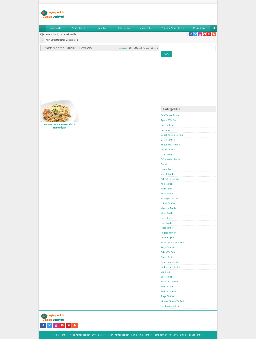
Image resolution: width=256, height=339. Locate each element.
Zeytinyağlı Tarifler (170, 306)
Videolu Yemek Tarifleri (172, 301)
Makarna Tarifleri (169, 208)
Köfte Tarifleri (167, 193)
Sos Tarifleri (167, 276)
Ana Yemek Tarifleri (170, 115)
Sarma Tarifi (166, 257)
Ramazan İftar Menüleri (172, 242)
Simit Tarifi (166, 272)
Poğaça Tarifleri (168, 232)
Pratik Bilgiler (167, 237)
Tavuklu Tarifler (168, 291)
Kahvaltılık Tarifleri (170, 179)
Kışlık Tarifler (167, 188)
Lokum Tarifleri (168, 203)
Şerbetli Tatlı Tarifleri (171, 267)
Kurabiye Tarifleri (169, 198)
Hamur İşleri (167, 169)
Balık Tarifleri (167, 125)
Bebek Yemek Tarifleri (172, 135)
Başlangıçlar (167, 130)
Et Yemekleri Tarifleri (171, 159)
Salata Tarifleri (168, 252)
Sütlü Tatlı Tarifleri (169, 281)
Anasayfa (123, 48)
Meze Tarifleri (167, 213)
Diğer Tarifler (167, 154)
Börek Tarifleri (168, 139)
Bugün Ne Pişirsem (170, 144)
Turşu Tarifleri (168, 296)
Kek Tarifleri (167, 183)
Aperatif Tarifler (168, 120)
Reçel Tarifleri (168, 247)
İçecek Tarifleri (168, 174)
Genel (164, 164)
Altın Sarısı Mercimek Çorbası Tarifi (62, 40)
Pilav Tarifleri (167, 223)
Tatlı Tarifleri (167, 286)
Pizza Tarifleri (167, 227)
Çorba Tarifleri (168, 149)
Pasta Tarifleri (167, 218)
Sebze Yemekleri (169, 262)
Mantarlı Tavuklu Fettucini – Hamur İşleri (59, 126)
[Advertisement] (156, 14)
